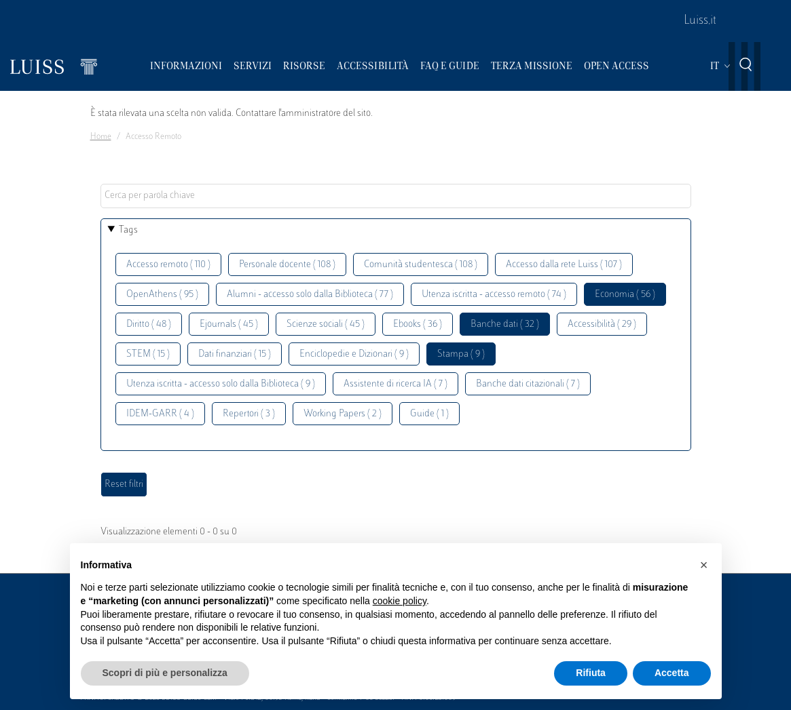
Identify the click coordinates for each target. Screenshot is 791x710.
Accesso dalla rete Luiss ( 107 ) (564, 265)
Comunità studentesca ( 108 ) (420, 265)
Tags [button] (128, 230)
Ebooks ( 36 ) (417, 324)
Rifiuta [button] (591, 672)
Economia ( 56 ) (625, 295)
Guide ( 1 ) (429, 414)
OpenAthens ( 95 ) (162, 295)
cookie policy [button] (399, 600)
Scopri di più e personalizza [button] (165, 672)
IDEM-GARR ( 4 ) (160, 414)
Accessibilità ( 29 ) (602, 324)
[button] (704, 565)
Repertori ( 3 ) (249, 414)
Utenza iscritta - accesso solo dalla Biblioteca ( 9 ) (220, 384)
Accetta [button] (672, 672)
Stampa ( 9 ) (461, 354)
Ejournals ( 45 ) (229, 324)
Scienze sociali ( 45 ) (326, 324)
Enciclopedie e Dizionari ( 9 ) (354, 354)
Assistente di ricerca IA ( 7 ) (395, 384)
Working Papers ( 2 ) (342, 414)
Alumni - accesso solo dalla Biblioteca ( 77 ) (310, 295)
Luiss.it (700, 21)
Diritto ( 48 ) (148, 324)
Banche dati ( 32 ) (505, 324)
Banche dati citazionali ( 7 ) (528, 384)
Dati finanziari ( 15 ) (234, 354)
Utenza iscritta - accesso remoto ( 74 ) (494, 295)
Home (100, 137)
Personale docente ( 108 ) (287, 265)
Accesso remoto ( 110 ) (168, 265)
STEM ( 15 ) (148, 354)
